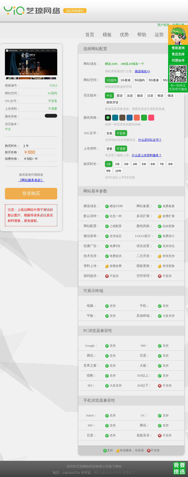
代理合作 (178, 60)
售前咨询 (178, 48)
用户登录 (163, 25)
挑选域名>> (142, 71)
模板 (107, 34)
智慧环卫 (128, 473)
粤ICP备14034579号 (108, 473)
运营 (159, 34)
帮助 (141, 34)
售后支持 (178, 54)
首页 (89, 34)
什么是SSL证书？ (150, 140)
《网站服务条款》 (31, 180)
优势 (124, 34)
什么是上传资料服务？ (147, 155)
